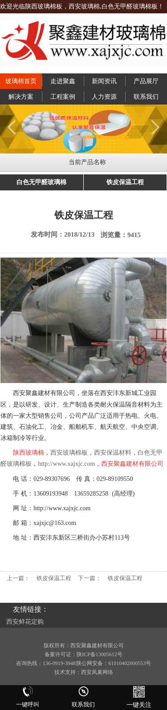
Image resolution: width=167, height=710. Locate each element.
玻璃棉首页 (21, 81)
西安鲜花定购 (25, 621)
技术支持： (67, 672)
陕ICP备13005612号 (99, 654)
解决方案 (20, 96)
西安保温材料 (112, 452)
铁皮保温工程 (125, 182)
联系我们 (146, 96)
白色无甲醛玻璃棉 (41, 182)
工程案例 (62, 96)
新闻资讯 (104, 81)
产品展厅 (146, 81)
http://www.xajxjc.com (66, 463)
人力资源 (104, 96)
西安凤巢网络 (97, 672)
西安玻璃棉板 (69, 452)
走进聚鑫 (62, 81)
